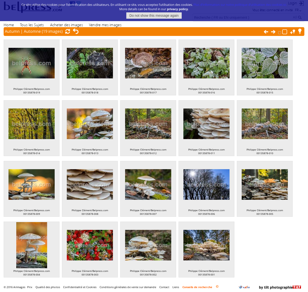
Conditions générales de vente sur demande (128, 287)
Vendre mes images (105, 24)
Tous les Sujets (32, 24)
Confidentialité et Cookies (79, 287)
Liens (175, 287)
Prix (29, 287)
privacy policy (177, 6)
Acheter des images (66, 24)
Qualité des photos (47, 287)
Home (9, 24)
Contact (164, 287)
